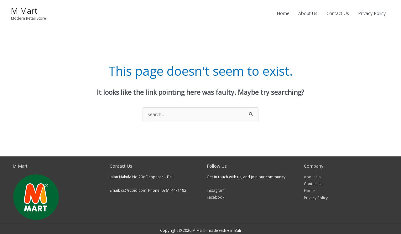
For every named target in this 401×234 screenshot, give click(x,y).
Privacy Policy (316, 194)
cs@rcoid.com (133, 187)
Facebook (215, 194)
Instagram (216, 187)
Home (309, 187)
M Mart (24, 9)
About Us (312, 173)
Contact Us (313, 180)
